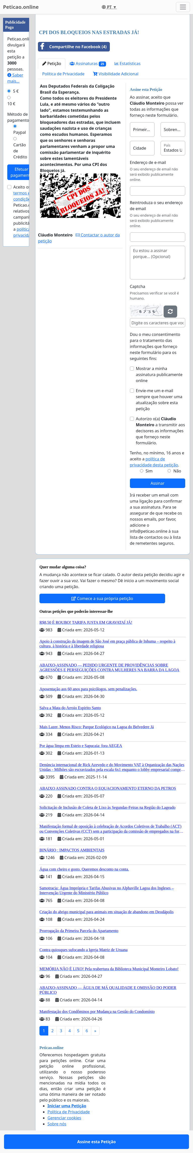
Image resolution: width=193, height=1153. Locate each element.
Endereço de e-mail (148, 162)
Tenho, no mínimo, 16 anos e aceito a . (157, 459)
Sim (149, 471)
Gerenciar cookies (64, 1118)
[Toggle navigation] (183, 7)
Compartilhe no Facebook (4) (72, 46)
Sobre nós (56, 1124)
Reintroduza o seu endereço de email (156, 205)
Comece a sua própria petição (102, 598)
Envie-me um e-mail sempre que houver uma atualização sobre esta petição (159, 399)
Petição (51, 63)
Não (177, 471)
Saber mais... (15, 78)
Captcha (137, 286)
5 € (16, 91)
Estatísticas (127, 63)
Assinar (157, 483)
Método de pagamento (18, 117)
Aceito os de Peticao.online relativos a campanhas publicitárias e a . (26, 211)
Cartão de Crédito (20, 151)
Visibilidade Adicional (115, 74)
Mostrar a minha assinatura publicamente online (159, 374)
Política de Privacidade (63, 74)
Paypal (19, 132)
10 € (11, 103)
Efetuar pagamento (21, 172)
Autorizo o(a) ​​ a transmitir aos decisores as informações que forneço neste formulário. (160, 431)
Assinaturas (88, 64)
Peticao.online (21, 7)
